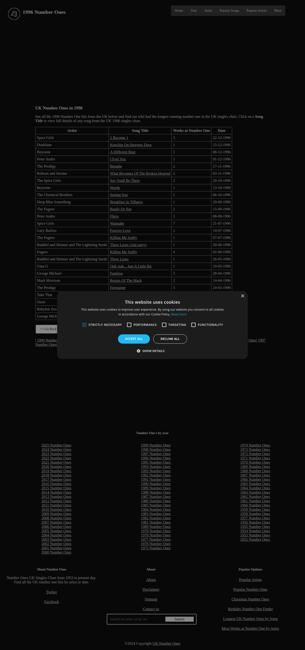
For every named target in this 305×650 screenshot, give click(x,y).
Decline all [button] (170, 339)
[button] (152, 350)
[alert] (152, 325)
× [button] (242, 296)
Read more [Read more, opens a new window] (179, 314)
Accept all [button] (134, 339)
